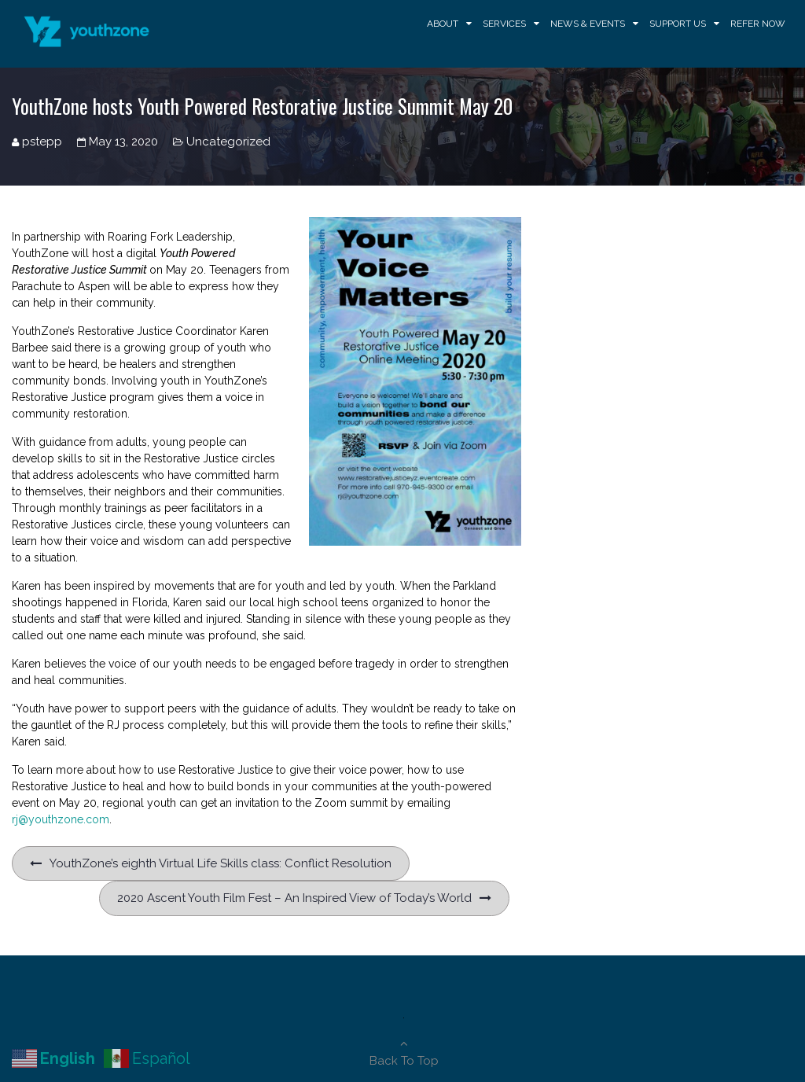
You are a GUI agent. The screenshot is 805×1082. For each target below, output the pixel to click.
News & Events (587, 23)
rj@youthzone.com (60, 819)
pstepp (42, 141)
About (442, 23)
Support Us (677, 23)
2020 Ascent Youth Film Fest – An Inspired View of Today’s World (294, 898)
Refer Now (757, 23)
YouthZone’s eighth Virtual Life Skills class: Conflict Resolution (220, 863)
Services (504, 23)
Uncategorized (228, 141)
